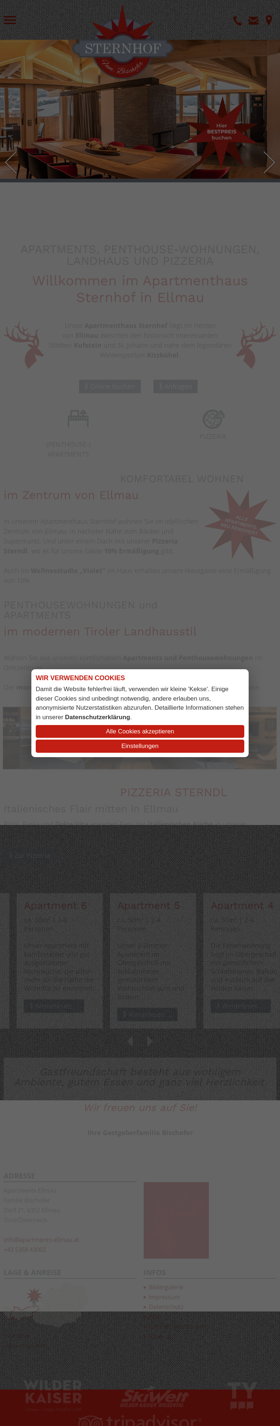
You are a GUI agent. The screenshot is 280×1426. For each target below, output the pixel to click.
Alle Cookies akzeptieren (140, 731)
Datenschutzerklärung (97, 717)
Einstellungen (140, 746)
